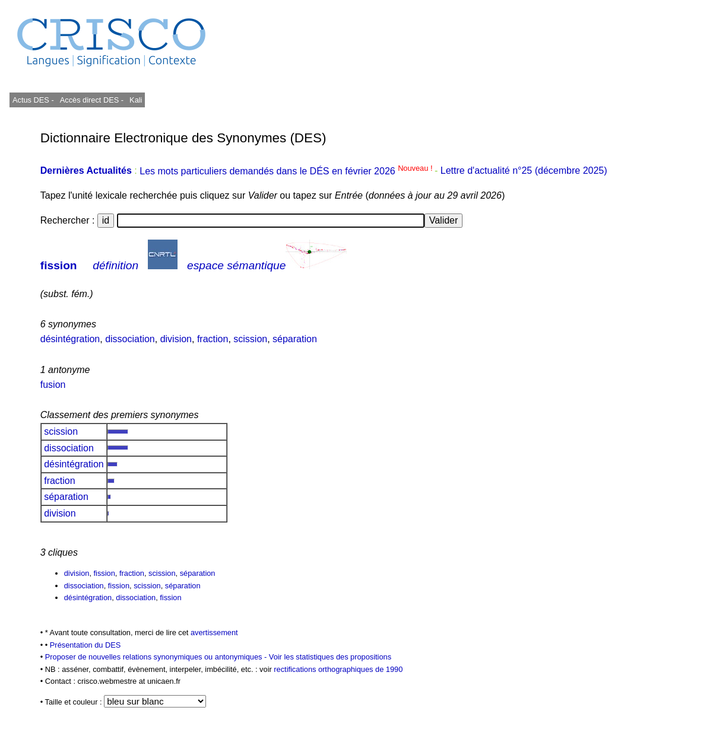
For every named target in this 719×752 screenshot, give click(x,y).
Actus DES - (33, 99)
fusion (53, 385)
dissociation (130, 339)
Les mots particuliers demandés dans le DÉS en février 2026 (287, 171)
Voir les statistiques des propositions (330, 656)
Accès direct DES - (91, 99)
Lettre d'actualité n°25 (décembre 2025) (524, 171)
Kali (135, 99)
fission (58, 265)
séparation (295, 339)
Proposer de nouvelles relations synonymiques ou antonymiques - (157, 656)
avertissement (214, 632)
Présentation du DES (85, 645)
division (176, 339)
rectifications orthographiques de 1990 (338, 669)
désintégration (70, 339)
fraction (212, 339)
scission (250, 339)
